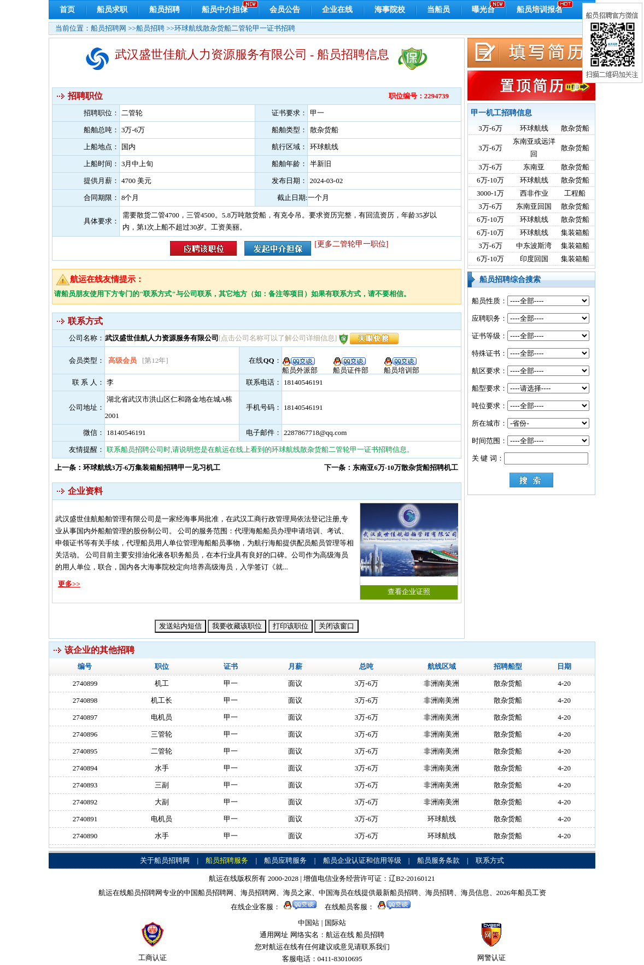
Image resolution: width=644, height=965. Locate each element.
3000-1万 (490, 193)
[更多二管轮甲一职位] (351, 244)
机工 (162, 683)
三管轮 (161, 734)
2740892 (85, 802)
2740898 (85, 700)
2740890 (85, 836)
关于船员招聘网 (165, 860)
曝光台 (483, 9)
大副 (162, 802)
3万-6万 (490, 128)
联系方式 (490, 860)
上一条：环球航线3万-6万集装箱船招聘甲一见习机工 (137, 467)
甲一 (231, 683)
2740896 (85, 734)
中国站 (308, 923)
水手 (162, 768)
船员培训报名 (540, 9)
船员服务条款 (438, 860)
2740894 (85, 768)
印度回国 (534, 259)
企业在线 (337, 9)
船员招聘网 (108, 28)
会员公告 (285, 9)
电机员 (161, 717)
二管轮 (161, 751)
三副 (162, 785)
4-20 (564, 683)
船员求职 (112, 9)
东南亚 (534, 167)
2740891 (85, 819)
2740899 (85, 683)
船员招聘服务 (227, 860)
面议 (295, 683)
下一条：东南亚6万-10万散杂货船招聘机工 (391, 467)
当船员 (438, 9)
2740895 (85, 751)
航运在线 (340, 935)
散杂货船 (575, 128)
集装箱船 (575, 232)
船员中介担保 (225, 9)
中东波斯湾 (534, 246)
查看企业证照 (409, 549)
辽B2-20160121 (412, 878)
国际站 (335, 923)
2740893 (85, 785)
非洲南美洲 (441, 683)
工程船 (575, 193)
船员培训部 (401, 366)
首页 (67, 9)
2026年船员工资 (521, 892)
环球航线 (534, 128)
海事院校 (389, 9)
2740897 (85, 717)
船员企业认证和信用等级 (362, 860)
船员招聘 (164, 9)
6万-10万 (490, 180)
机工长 (161, 700)
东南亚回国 (534, 206)
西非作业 (534, 193)
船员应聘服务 (285, 860)
